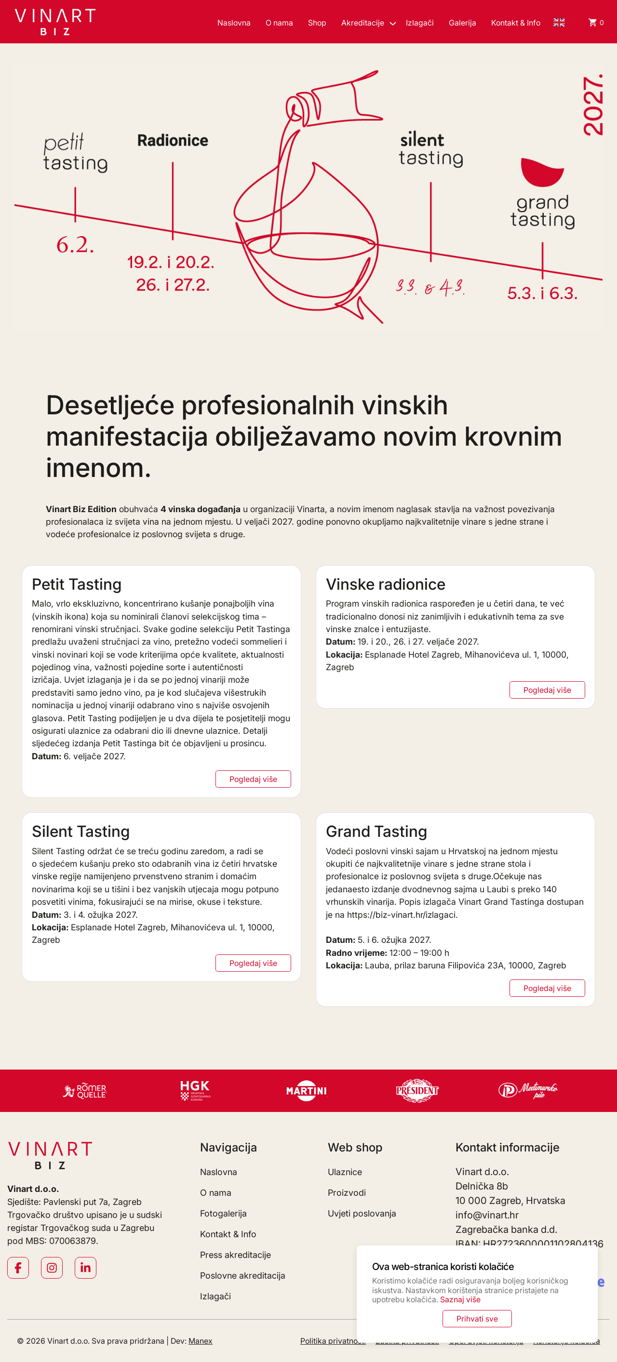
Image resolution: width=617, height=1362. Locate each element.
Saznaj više (460, 1299)
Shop (317, 22)
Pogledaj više (253, 779)
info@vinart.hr (487, 1215)
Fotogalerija (223, 1213)
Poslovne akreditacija (242, 1275)
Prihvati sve (477, 1318)
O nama (279, 22)
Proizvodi (347, 1193)
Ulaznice (345, 1172)
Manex (200, 1341)
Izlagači (420, 22)
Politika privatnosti (333, 1341)
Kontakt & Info (515, 22)
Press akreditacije (235, 1255)
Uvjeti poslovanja (362, 1213)
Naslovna (234, 22)
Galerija (462, 22)
